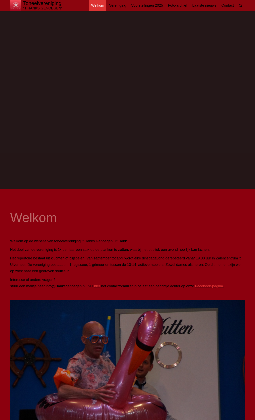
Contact (227, 5)
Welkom (97, 5)
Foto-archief (177, 5)
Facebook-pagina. (209, 286)
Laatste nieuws (204, 5)
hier (97, 286)
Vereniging (117, 5)
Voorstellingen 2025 (147, 5)
